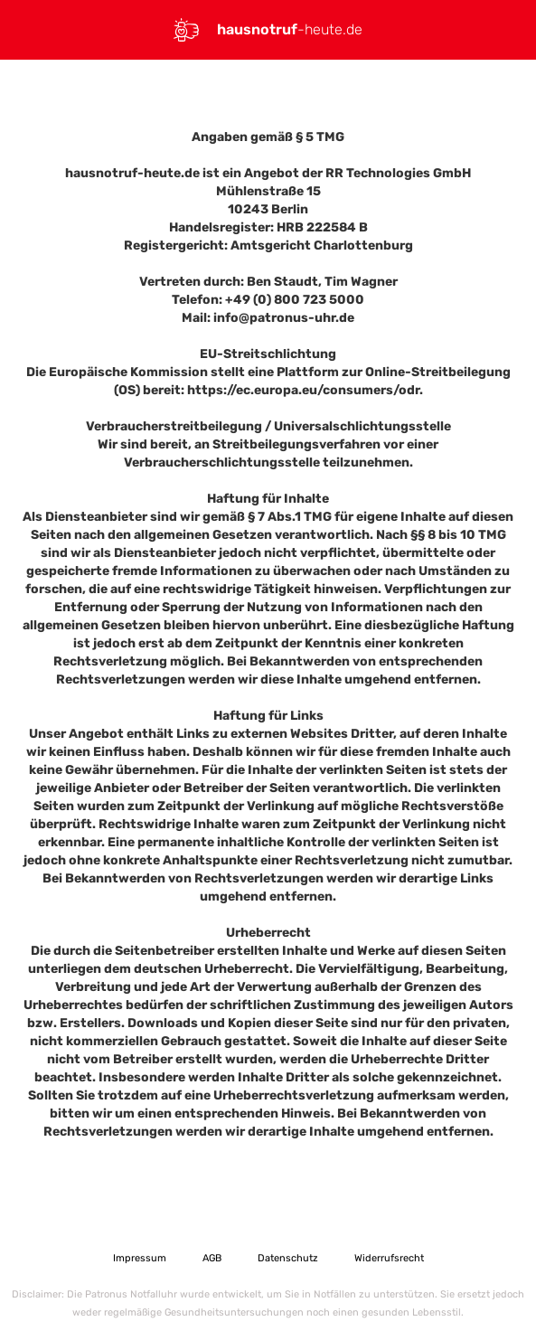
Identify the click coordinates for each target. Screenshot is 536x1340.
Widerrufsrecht (389, 1258)
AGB (211, 1258)
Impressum (139, 1258)
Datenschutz (288, 1258)
